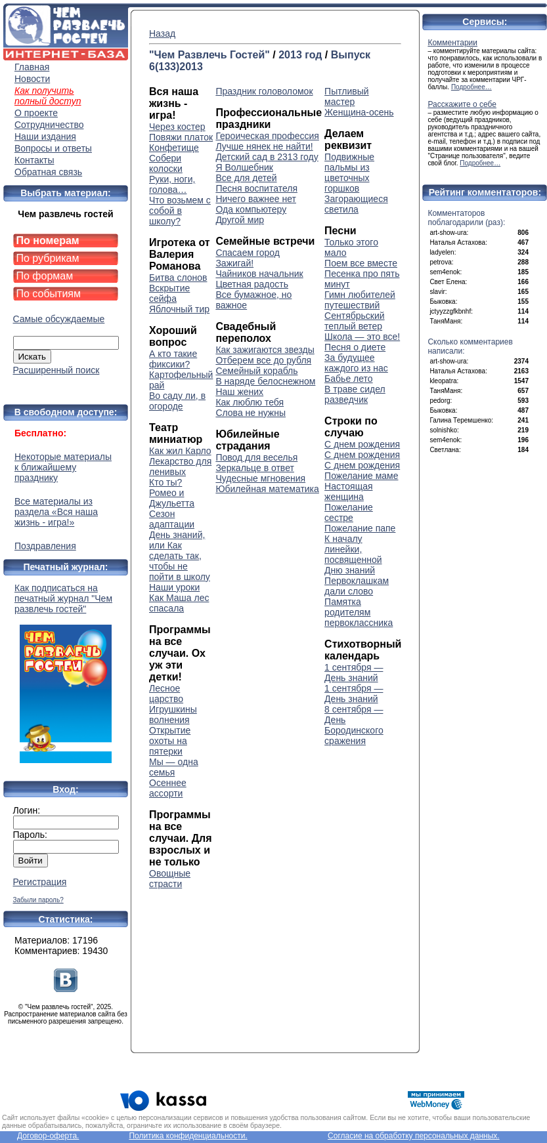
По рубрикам (47, 258)
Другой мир (239, 220)
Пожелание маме (361, 475)
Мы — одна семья (173, 767)
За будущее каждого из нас (356, 362)
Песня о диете (354, 347)
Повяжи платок (181, 137)
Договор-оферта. (48, 1135)
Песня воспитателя (256, 188)
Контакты (34, 160)
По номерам (47, 240)
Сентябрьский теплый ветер (354, 320)
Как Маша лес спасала (179, 602)
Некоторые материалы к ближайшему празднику (63, 467)
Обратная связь (48, 172)
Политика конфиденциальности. (188, 1135)
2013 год (300, 54)
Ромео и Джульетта (171, 498)
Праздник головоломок (264, 91)
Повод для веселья (256, 457)
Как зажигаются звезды (264, 349)
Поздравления (45, 546)
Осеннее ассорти (167, 788)
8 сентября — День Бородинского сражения (353, 725)
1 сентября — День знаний (353, 672)
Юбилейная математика (266, 489)
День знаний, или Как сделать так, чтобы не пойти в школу (179, 556)
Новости (32, 78)
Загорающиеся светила (356, 204)
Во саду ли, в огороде (177, 400)
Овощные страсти (169, 878)
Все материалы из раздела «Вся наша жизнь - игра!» (56, 512)
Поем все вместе (360, 263)
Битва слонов (178, 277)
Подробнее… (471, 87)
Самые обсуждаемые (59, 319)
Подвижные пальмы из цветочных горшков (349, 173)
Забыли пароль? (38, 900)
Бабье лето (348, 378)
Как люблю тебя (249, 402)
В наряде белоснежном (265, 381)
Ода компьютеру (250, 209)
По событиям (48, 293)
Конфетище (174, 147)
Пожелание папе (359, 528)
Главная (31, 67)
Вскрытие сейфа (169, 293)
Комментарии (452, 42)
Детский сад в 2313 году (266, 157)
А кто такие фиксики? (173, 358)
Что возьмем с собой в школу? (180, 210)
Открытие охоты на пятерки (169, 741)
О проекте (36, 113)
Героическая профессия (266, 136)
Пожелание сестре (348, 512)
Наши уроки (174, 587)
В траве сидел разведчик (354, 394)
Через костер (177, 126)
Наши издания (45, 136)
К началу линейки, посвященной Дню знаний (353, 554)
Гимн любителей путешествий (359, 299)
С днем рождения (362, 444)
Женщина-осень (358, 112)
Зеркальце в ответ (254, 468)
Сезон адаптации (171, 519)
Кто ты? (165, 482)
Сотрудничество (48, 124)
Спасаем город (247, 252)
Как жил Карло (180, 451)
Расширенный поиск (56, 370)
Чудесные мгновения (260, 478)
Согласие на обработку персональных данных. (414, 1135)
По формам (45, 275)
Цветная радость (251, 284)
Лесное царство (166, 693)
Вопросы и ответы (53, 148)
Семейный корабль (256, 370)
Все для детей (245, 178)
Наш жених (239, 391)
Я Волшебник (244, 167)
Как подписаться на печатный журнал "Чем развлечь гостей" (65, 673)
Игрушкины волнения (173, 714)
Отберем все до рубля (263, 360)
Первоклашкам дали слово (356, 585)
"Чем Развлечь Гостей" (209, 54)
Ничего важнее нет (255, 199)
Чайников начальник (259, 273)
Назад (162, 33)
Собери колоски (166, 163)
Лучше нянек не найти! (264, 146)
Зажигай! (234, 263)
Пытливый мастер (346, 96)
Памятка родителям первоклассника (358, 612)
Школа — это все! (362, 336)
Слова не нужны (250, 412)
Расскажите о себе (461, 104)
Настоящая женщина (348, 491)
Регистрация (40, 882)
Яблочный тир (179, 309)
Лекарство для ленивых (180, 466)
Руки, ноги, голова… (172, 184)
